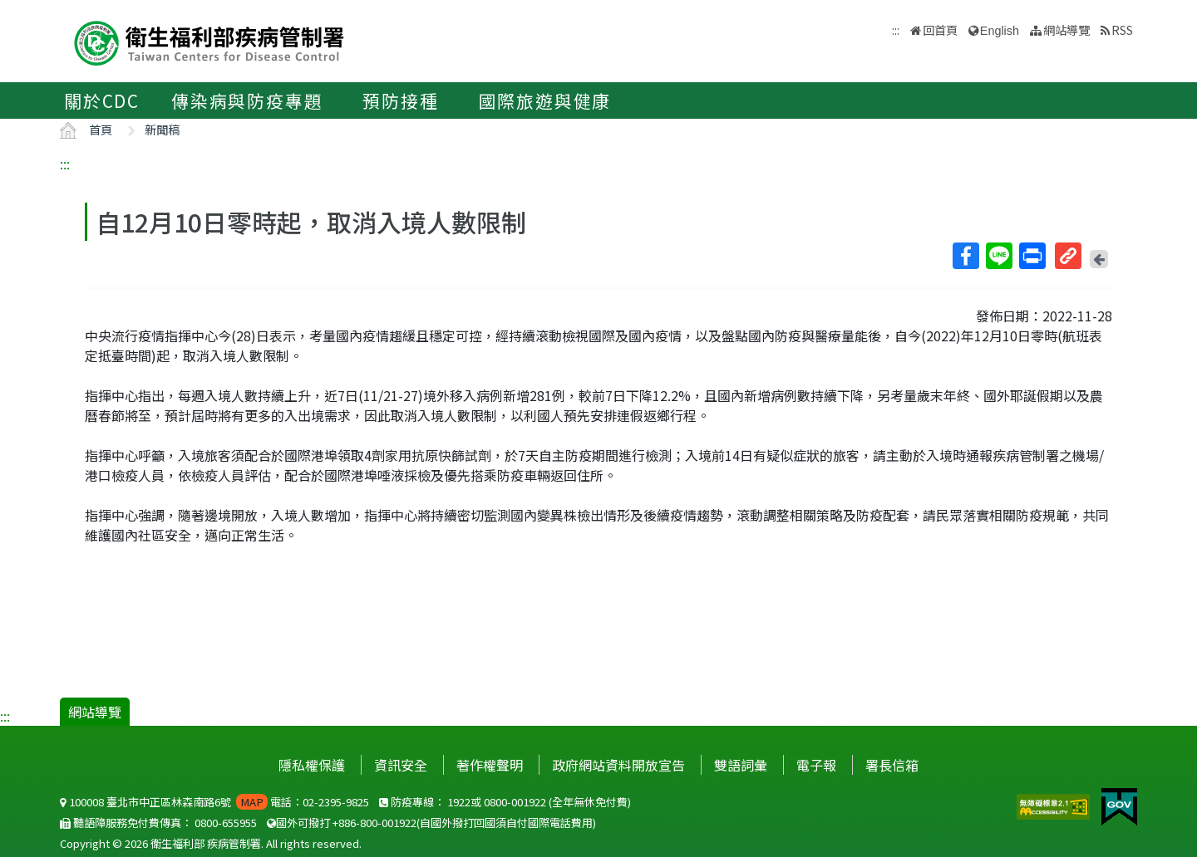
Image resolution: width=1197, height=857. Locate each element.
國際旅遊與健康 (545, 100)
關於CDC (102, 100)
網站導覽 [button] (1066, 29)
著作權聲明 (489, 765)
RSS (1122, 29)
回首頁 (940, 29)
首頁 (100, 129)
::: (65, 164)
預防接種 (400, 100)
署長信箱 (892, 765)
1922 (458, 802)
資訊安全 (400, 765)
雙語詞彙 (740, 765)
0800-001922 (515, 802)
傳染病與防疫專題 (247, 100)
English (999, 30)
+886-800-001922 (374, 822)
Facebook (965, 255)
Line (998, 255)
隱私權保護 (311, 765)
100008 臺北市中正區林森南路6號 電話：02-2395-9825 (214, 802)
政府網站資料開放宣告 (618, 765)
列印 (1031, 255)
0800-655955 (226, 822)
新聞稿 (162, 129)
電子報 (816, 765)
